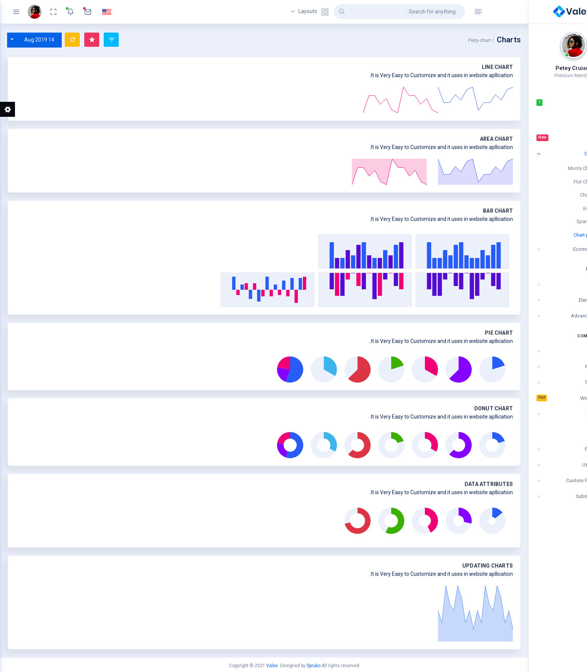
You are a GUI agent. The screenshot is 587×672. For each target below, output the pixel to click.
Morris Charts (551, 168)
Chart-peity (554, 235)
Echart (559, 208)
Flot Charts (554, 182)
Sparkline (555, 221)
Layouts (309, 12)
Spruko (313, 665)
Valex (272, 665)
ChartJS (557, 195)
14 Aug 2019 (39, 40)
